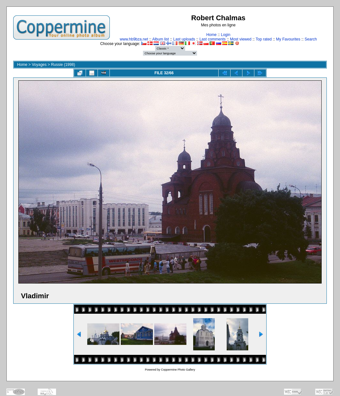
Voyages (39, 64)
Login (225, 34)
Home (211, 34)
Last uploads (184, 39)
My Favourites (288, 39)
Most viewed (240, 39)
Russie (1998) (63, 64)
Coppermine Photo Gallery (178, 369)
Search (311, 39)
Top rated (264, 39)
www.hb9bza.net (134, 39)
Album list (160, 39)
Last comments (212, 39)
